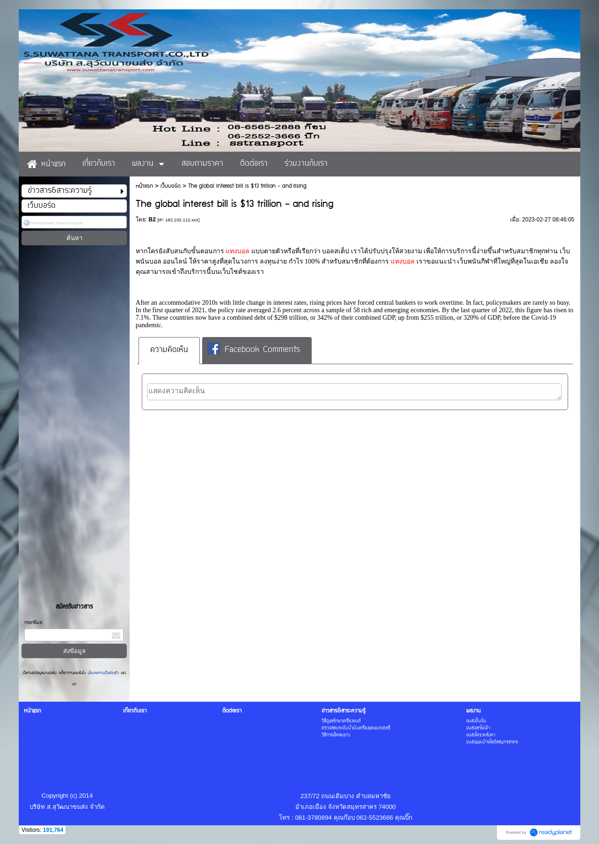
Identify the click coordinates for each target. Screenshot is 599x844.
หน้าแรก (144, 186)
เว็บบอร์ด (171, 186)
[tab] (169, 350)
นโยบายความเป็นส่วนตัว (103, 673)
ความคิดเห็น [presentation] (169, 350)
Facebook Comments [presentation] (253, 349)
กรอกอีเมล (33, 622)
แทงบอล (237, 251)
